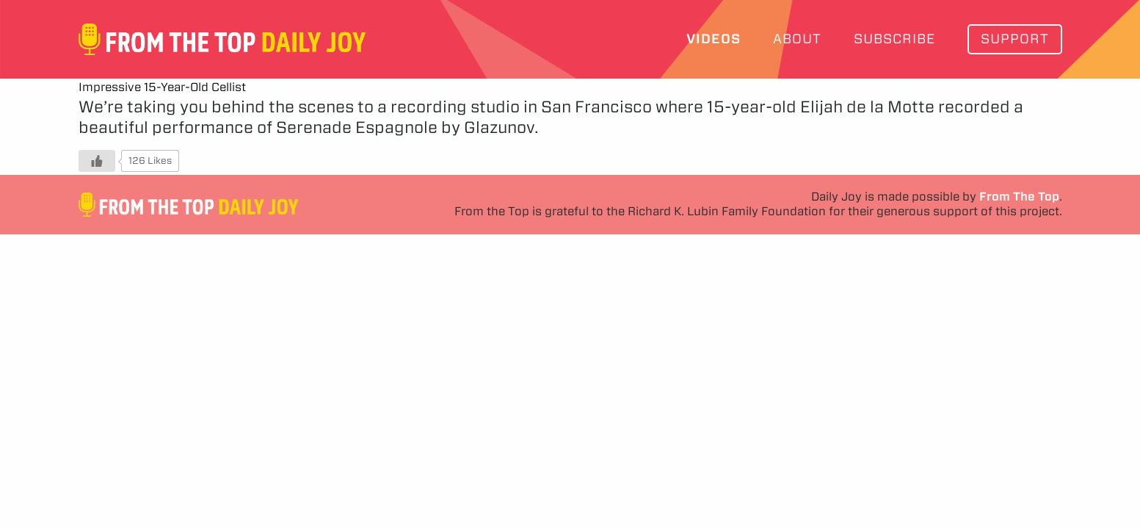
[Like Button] (97, 161)
